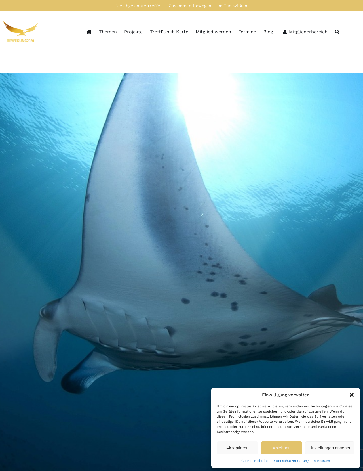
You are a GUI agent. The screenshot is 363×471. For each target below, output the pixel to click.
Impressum (320, 461)
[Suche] (337, 32)
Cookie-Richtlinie (255, 461)
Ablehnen (281, 447)
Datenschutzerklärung (290, 461)
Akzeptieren (237, 447)
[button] (351, 395)
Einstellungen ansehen (329, 447)
